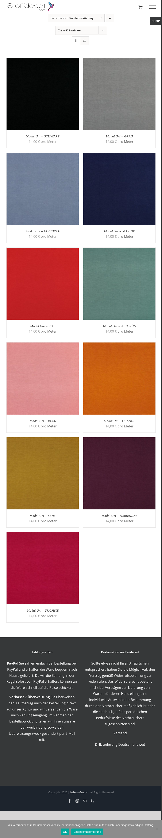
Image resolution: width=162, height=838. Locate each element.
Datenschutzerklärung (87, 831)
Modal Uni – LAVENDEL (43, 231)
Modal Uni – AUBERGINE (119, 516)
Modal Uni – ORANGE (119, 421)
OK (65, 831)
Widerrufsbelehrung (130, 675)
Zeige (69, 30)
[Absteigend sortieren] (110, 18)
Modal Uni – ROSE (43, 421)
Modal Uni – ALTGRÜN (119, 326)
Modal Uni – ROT (42, 326)
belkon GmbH (79, 792)
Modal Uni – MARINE (119, 231)
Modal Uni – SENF (43, 516)
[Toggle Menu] (152, 7)
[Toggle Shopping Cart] (141, 7)
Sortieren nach (72, 18)
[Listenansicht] (84, 41)
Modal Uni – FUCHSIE (43, 610)
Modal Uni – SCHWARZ (42, 136)
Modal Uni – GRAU (119, 136)
